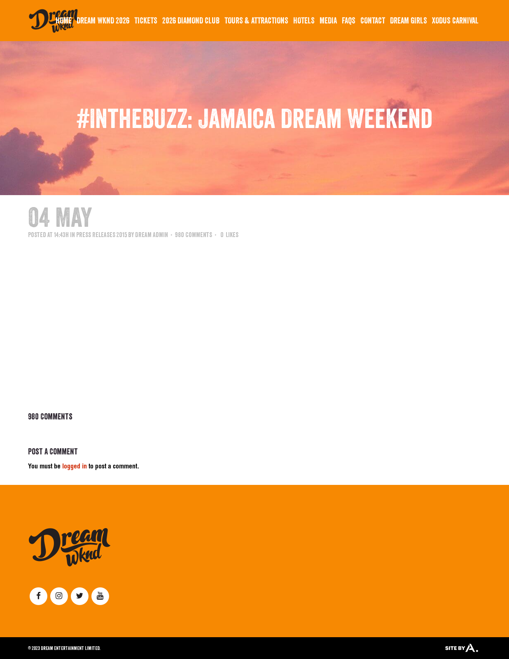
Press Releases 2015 (101, 235)
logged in (74, 467)
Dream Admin (151, 235)
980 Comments (193, 235)
